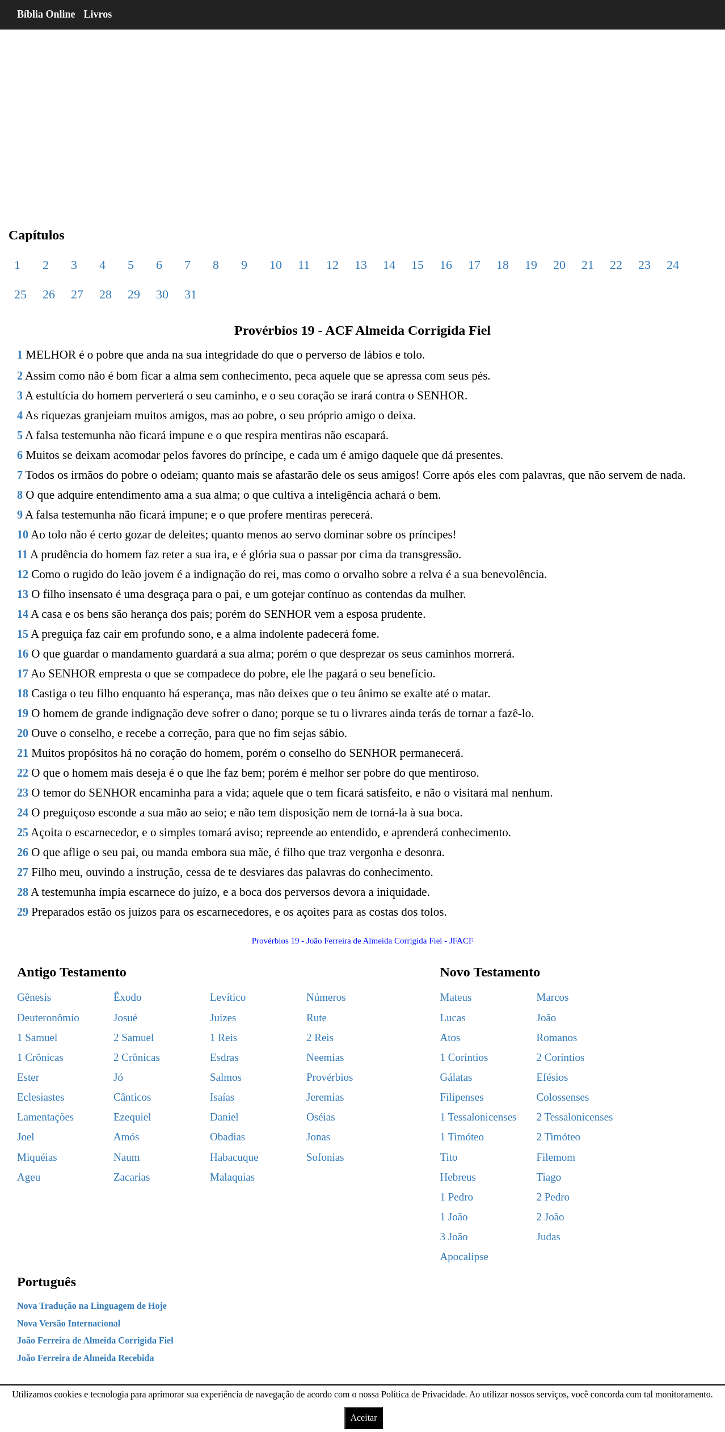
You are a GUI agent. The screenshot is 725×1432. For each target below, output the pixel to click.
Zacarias (131, 1177)
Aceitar (363, 1417)
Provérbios (329, 1077)
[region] (362, 119)
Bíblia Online (46, 14)
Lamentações (45, 1117)
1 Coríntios (464, 1057)
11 (304, 265)
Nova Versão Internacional (68, 1323)
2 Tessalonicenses (575, 1117)
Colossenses (563, 1097)
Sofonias (325, 1157)
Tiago (549, 1177)
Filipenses (462, 1097)
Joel (26, 1137)
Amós (126, 1137)
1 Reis (223, 1037)
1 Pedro (457, 1197)
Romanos (557, 1037)
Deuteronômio (48, 1018)
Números (326, 997)
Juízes (223, 1018)
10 (275, 265)
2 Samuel (133, 1037)
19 (531, 265)
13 (361, 265)
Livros (98, 14)
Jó (118, 1077)
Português (46, 1281)
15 (417, 265)
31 (190, 294)
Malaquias (232, 1177)
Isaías (222, 1097)
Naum (126, 1157)
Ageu (28, 1177)
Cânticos (132, 1097)
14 (389, 265)
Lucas (453, 1018)
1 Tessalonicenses (478, 1117)
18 (502, 265)
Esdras (224, 1057)
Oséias (320, 1117)
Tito (449, 1157)
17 (474, 265)
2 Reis (320, 1037)
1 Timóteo (462, 1137)
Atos (450, 1037)
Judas (548, 1237)
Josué (125, 1018)
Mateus (456, 997)
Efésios (552, 1077)
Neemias (325, 1057)
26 (49, 294)
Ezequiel (132, 1117)
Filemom (556, 1157)
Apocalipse (464, 1256)
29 (134, 294)
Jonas (318, 1137)
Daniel (224, 1117)
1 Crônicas (40, 1057)
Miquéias (37, 1157)
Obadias (227, 1137)
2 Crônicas (136, 1057)
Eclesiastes (40, 1097)
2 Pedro (553, 1197)
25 (20, 294)
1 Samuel (37, 1037)
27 (77, 294)
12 (332, 265)
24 (673, 265)
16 (446, 265)
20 (559, 265)
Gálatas (456, 1077)
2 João (550, 1217)
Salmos (226, 1077)
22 (616, 265)
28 (105, 294)
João (547, 1018)
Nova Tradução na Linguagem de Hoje (92, 1306)
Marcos (553, 997)
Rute (316, 1018)
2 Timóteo (559, 1137)
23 (644, 265)
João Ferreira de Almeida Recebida (85, 1358)
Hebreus (458, 1177)
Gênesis (34, 997)
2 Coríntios (561, 1057)
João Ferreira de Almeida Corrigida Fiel (95, 1340)
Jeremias (325, 1097)
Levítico (228, 997)
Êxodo (127, 997)
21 (587, 265)
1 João (454, 1217)
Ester (28, 1077)
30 (162, 294)
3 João (454, 1237)
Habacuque (234, 1157)
